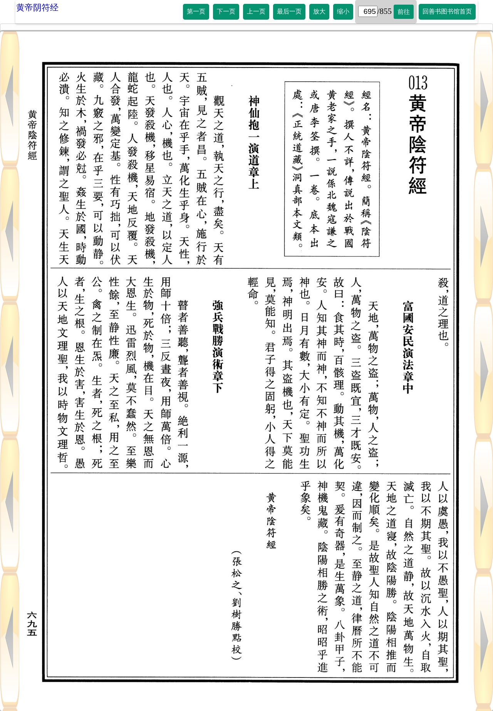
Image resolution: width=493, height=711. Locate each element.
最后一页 (289, 11)
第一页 (196, 11)
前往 (403, 11)
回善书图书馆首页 (447, 11)
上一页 (256, 11)
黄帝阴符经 (37, 7)
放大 (319, 11)
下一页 (226, 11)
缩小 (343, 11)
